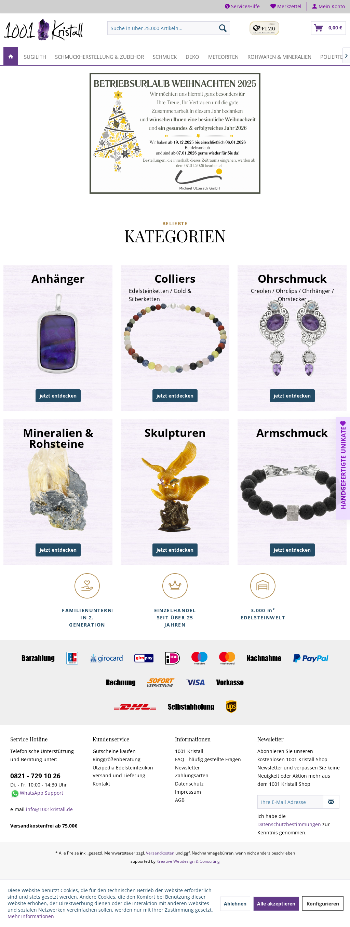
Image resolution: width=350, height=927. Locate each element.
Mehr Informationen (31, 916)
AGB (180, 800)
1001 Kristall (189, 751)
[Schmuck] (164, 56)
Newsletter (187, 767)
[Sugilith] (35, 56)
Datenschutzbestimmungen (289, 824)
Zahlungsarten (191, 775)
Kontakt (101, 783)
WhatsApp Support (41, 793)
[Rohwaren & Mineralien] (279, 56)
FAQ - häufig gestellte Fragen (208, 759)
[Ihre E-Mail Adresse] (290, 802)
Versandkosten (160, 853)
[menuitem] (286, 6)
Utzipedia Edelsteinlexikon (123, 767)
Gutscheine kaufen (114, 751)
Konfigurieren (323, 903)
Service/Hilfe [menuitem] (242, 6)
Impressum (188, 792)
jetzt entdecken (58, 395)
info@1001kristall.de (49, 809)
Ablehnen (235, 903)
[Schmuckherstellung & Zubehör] (99, 56)
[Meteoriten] (223, 56)
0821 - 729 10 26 (35, 775)
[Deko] (192, 56)
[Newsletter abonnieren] (331, 802)
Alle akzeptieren (276, 903)
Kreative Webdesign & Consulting (188, 861)
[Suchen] (223, 28)
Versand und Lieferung (119, 775)
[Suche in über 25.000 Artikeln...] (168, 28)
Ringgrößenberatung (116, 759)
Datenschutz (189, 783)
